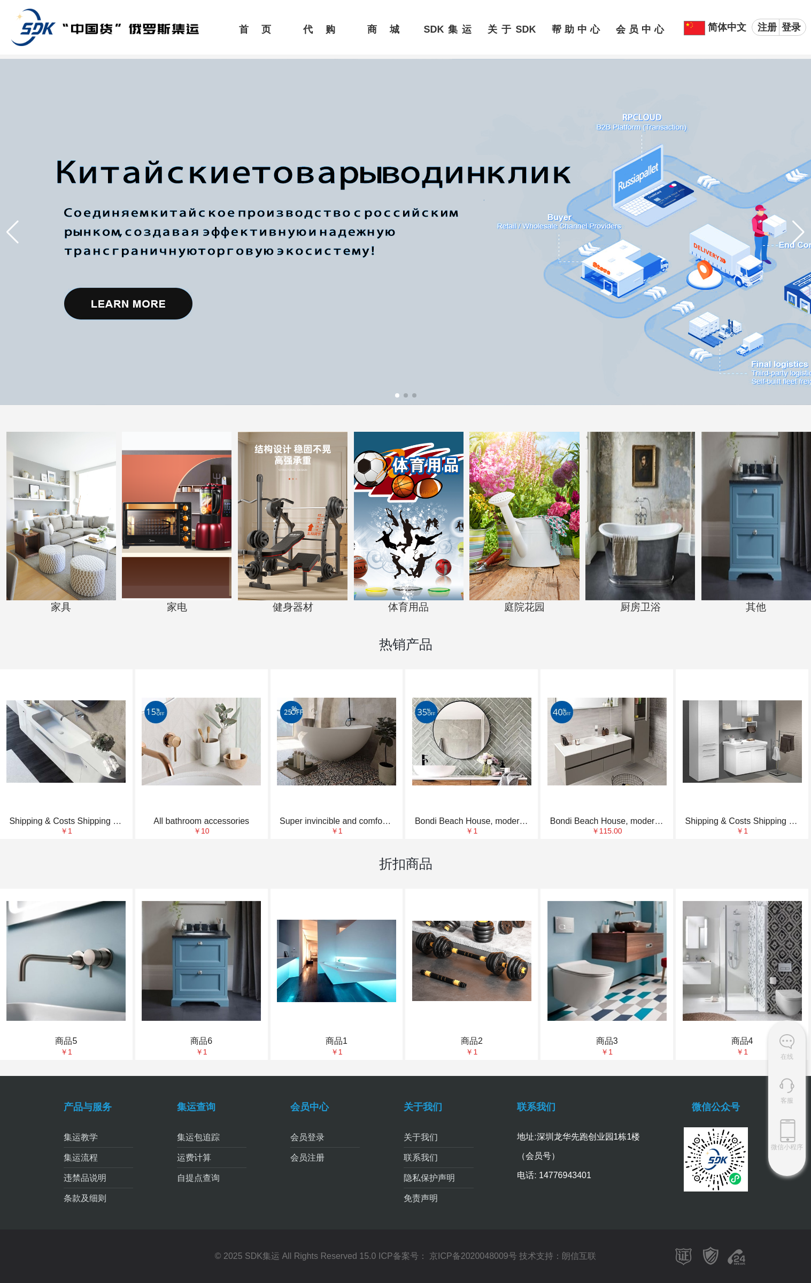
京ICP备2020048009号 (472, 1256)
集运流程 (81, 1157)
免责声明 (421, 1198)
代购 (319, 29)
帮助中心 (576, 29)
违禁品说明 (85, 1177)
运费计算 (194, 1157)
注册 (767, 27)
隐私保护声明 (429, 1177)
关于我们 (423, 1107)
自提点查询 (198, 1177)
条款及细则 (85, 1198)
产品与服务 (88, 1107)
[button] (397, 395)
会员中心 (640, 29)
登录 (791, 27)
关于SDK (512, 29)
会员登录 (307, 1137)
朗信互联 (579, 1256)
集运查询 (196, 1107)
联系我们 (421, 1157)
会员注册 (307, 1157)
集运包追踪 (198, 1137)
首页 (255, 29)
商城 (383, 29)
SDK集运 (447, 29)
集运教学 (81, 1137)
